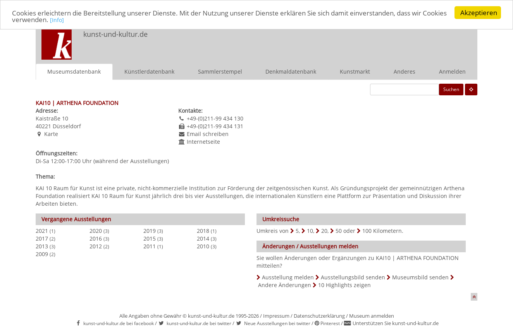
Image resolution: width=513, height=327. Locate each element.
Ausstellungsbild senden (353, 277)
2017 (42, 238)
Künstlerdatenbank (149, 71)
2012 (96, 246)
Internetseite (203, 141)
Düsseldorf (67, 125)
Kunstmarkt (355, 71)
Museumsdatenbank (74, 71)
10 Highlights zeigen (344, 284)
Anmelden (452, 71)
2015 (149, 238)
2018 (203, 230)
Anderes (404, 71)
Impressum (276, 315)
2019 (149, 230)
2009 (42, 253)
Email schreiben (208, 133)
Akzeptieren (478, 12)
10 (310, 230)
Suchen (451, 89)
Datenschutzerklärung (319, 315)
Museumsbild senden (420, 277)
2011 (149, 246)
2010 (203, 246)
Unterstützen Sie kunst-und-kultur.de (396, 323)
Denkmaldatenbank (290, 71)
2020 (96, 230)
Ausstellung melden (288, 277)
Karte (51, 133)
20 (324, 230)
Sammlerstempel (220, 71)
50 (339, 230)
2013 (42, 246)
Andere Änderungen (284, 284)
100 (367, 230)
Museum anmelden (371, 315)
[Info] (57, 20)
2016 (96, 238)
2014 (203, 238)
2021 (42, 230)
